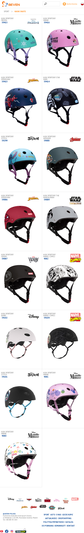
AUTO (52, 514)
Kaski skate (20, 11)
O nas (58, 514)
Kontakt (71, 526)
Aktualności (51, 518)
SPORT (6, 11)
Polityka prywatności (54, 522)
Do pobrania (48, 526)
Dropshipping (64, 518)
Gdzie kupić (67, 514)
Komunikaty (60, 526)
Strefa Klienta (70, 4)
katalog (69, 522)
